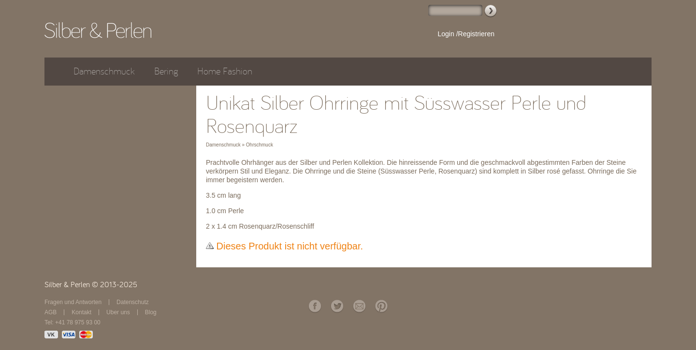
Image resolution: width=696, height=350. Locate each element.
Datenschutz (132, 302)
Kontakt (81, 312)
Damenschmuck (104, 71)
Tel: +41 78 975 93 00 (72, 322)
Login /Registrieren (465, 34)
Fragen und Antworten (73, 302)
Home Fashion (224, 71)
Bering (166, 71)
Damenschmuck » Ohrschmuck (239, 144)
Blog (151, 312)
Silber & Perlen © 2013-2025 (90, 284)
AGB (50, 312)
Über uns (118, 312)
